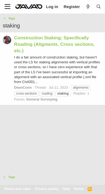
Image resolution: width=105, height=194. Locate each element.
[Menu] (7, 6)
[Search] (98, 7)
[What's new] (87, 7)
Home (79, 189)
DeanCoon (23, 87)
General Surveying (42, 99)
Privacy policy (46, 189)
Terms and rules (17, 189)
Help (66, 189)
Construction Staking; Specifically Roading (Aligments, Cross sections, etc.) (54, 44)
